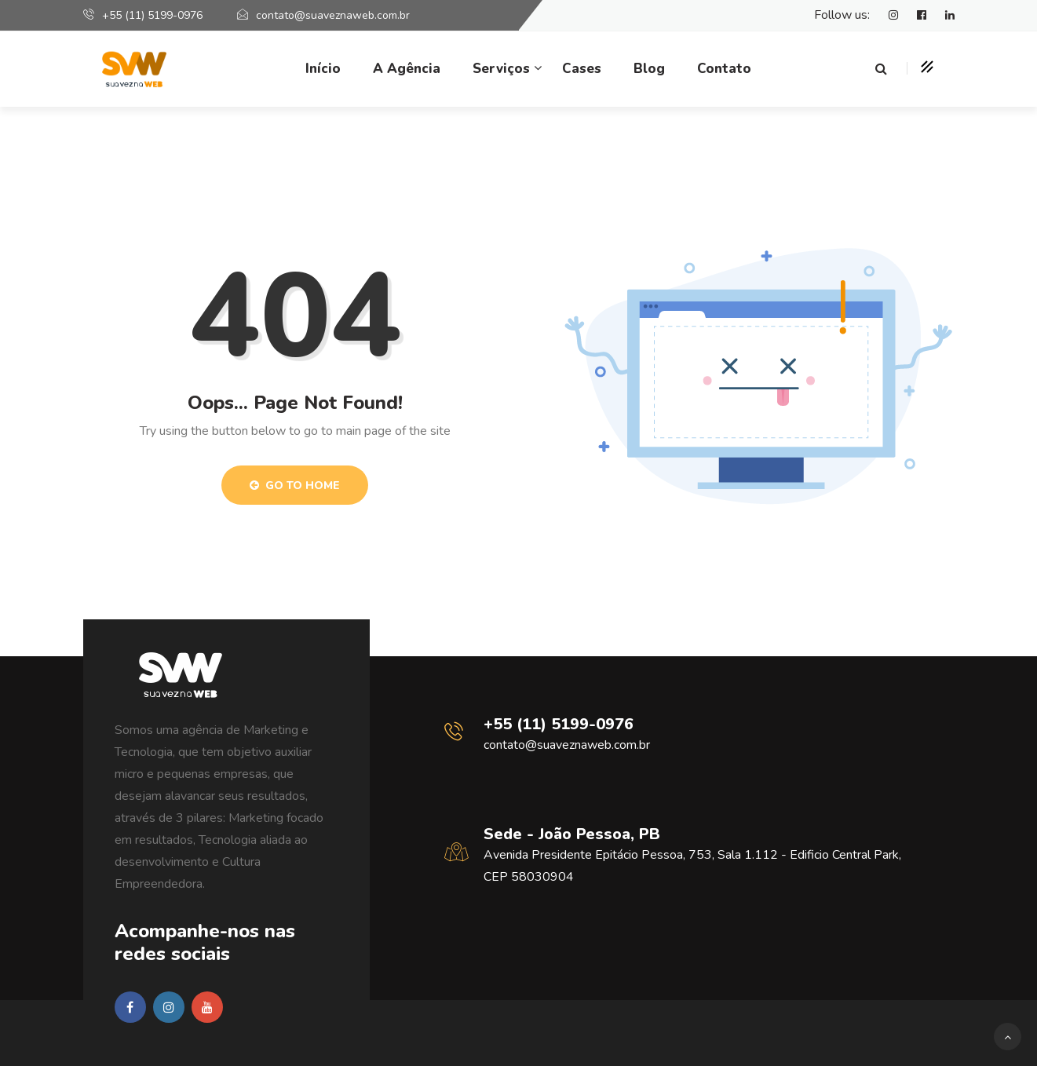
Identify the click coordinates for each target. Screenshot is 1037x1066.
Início (323, 69)
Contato (724, 69)
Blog (649, 69)
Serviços (501, 69)
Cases (581, 69)
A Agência (406, 69)
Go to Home (295, 485)
